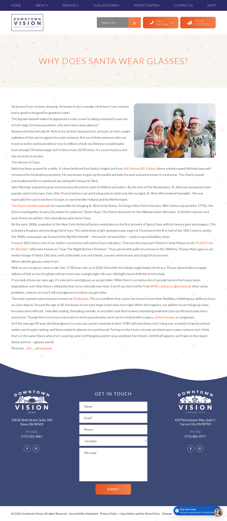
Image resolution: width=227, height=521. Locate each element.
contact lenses (164, 317)
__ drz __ (29, 348)
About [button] (41, 5)
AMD (154, 286)
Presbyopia (80, 299)
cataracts (165, 286)
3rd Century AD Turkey (139, 168)
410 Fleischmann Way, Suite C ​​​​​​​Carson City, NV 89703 (195, 422)
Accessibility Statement (83, 513)
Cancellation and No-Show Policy (140, 513)
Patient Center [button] (147, 5)
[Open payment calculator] (197, 510)
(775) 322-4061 (31, 436)
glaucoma (180, 286)
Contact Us (183, 5)
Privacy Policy (108, 513)
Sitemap (167, 513)
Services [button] (70, 5)
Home (16, 5)
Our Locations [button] (106, 5)
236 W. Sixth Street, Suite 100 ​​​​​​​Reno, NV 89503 (31, 422)
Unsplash (45, 348)
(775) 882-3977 (195, 436)
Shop (211, 5)
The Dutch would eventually (31, 206)
